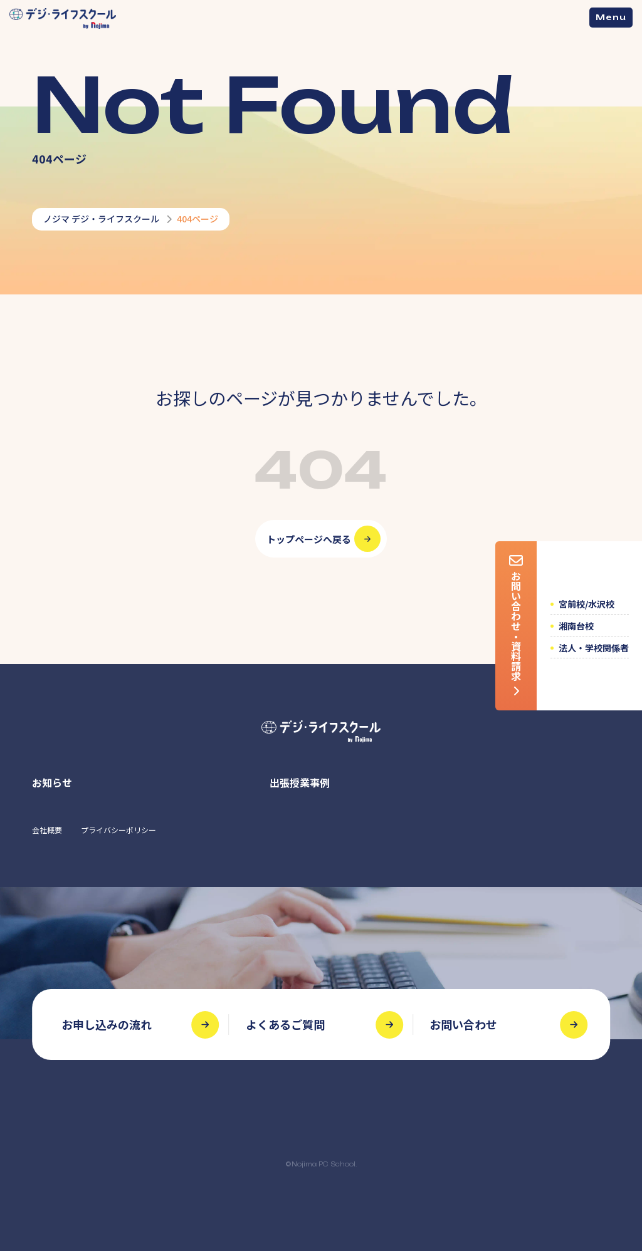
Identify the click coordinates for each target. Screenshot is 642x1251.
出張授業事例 (300, 782)
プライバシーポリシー (118, 829)
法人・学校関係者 (594, 647)
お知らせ (52, 782)
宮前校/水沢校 (586, 604)
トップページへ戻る (308, 539)
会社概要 (47, 829)
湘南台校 (576, 626)
